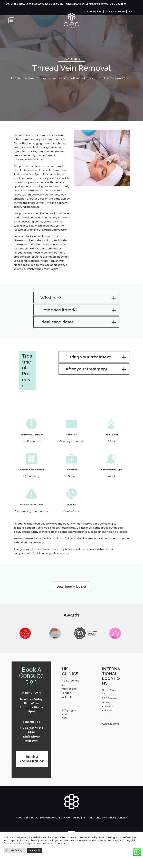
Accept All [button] (34, 850)
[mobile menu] (11, 20)
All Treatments (92, 817)
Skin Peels (32, 817)
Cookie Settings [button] (15, 850)
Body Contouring (69, 817)
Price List (108, 817)
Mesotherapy (48, 817)
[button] (76, 297)
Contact (122, 817)
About (20, 817)
